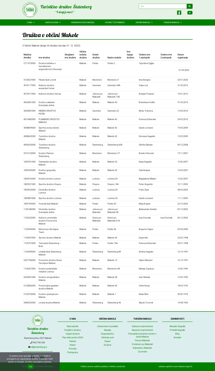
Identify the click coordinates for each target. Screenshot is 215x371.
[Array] (172, 13)
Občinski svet (107, 337)
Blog (177, 334)
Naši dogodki (53, 22)
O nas (30, 22)
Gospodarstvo (107, 334)
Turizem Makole (172, 22)
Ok (30, 366)
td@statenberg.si (39, 347)
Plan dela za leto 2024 (72, 337)
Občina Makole (144, 22)
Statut (73, 345)
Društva (107, 345)
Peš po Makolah (142, 340)
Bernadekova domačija (82, 22)
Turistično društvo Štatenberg (66, 7)
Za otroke (142, 351)
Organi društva (73, 334)
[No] (55, 361)
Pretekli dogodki (177, 330)
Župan (107, 341)
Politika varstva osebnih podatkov (94, 366)
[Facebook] (179, 13)
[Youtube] (188, 13)
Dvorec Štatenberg (115, 22)
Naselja (107, 330)
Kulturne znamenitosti (142, 326)
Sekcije (72, 341)
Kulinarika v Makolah (142, 348)
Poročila (72, 348)
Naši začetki (72, 326)
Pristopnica (72, 352)
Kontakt (177, 337)
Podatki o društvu (72, 330)
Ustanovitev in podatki (107, 326)
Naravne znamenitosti (142, 330)
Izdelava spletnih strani (168, 366)
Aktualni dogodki (177, 326)
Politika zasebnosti (117, 366)
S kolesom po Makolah (142, 344)
